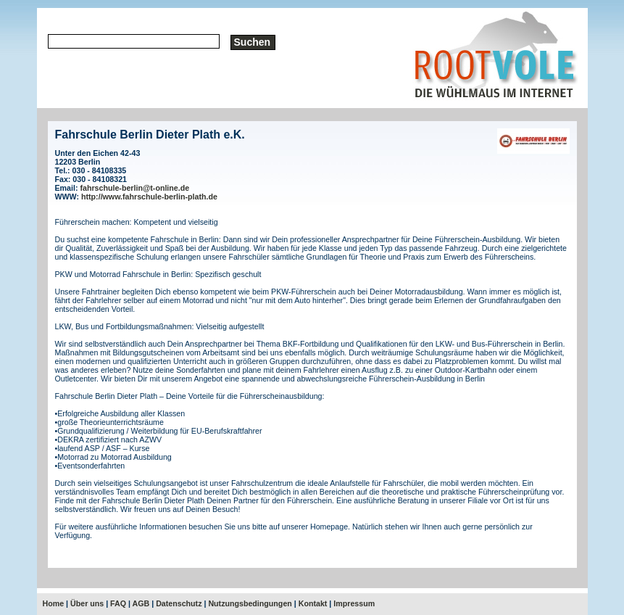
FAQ (118, 603)
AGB (141, 603)
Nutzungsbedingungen (249, 603)
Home (54, 603)
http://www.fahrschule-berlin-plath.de (149, 196)
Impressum (354, 603)
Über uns (87, 603)
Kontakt (313, 603)
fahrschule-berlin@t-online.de (134, 187)
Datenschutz (178, 603)
